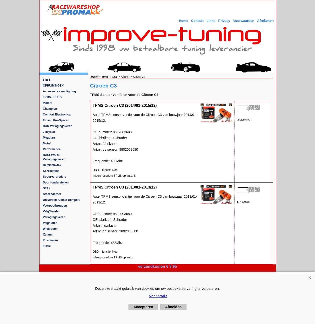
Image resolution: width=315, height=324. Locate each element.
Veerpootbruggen (55, 205)
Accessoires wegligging (59, 91)
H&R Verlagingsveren (57, 126)
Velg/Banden (51, 211)
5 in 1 (46, 79)
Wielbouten (51, 228)
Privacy (224, 21)
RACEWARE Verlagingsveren (54, 157)
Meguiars (49, 137)
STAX (46, 188)
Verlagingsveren (54, 217)
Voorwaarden (243, 21)
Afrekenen (265, 21)
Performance (51, 149)
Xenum (48, 234)
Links (211, 21)
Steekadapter (52, 194)
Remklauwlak (52, 165)
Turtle (47, 246)
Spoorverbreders (54, 176)
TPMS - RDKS (52, 97)
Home (183, 21)
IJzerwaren (50, 240)
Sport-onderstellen (56, 182)
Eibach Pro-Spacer (56, 120)
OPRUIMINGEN (53, 85)
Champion (50, 108)
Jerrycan (49, 132)
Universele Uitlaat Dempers (61, 200)
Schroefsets (51, 171)
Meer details (158, 296)
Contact (197, 21)
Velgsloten (50, 223)
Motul (47, 143)
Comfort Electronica (57, 114)
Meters (47, 103)
